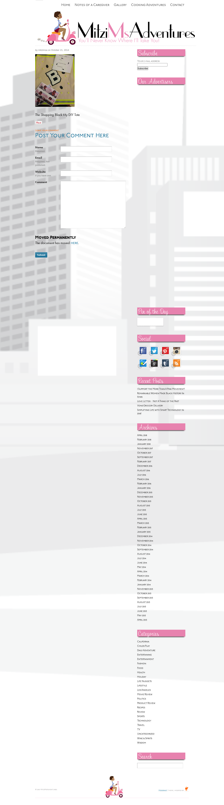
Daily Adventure (146, 650)
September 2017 (145, 457)
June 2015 (142, 514)
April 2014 (142, 571)
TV (138, 729)
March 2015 (143, 523)
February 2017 (144, 462)
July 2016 (141, 475)
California (143, 642)
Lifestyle (142, 686)
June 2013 (142, 611)
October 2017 (144, 453)
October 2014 (144, 545)
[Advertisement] (147, 140)
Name (39, 147)
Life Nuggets (144, 681)
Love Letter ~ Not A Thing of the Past (158, 401)
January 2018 (143, 444)
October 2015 (144, 501)
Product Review (146, 703)
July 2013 (141, 607)
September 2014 (145, 550)
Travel (141, 725)
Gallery (120, 5)
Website (40, 172)
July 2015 (141, 510)
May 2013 (141, 615)
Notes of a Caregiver (92, 5)
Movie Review (144, 694)
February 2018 (144, 440)
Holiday (141, 677)
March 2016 (143, 479)
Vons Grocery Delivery (150, 406)
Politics (141, 699)
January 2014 (144, 585)
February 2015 (144, 527)
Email (38, 158)
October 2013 (144, 593)
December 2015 (144, 492)
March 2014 (143, 576)
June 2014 (142, 563)
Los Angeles (144, 690)
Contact (177, 5)
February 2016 (144, 484)
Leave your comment (47, 130)
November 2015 (145, 497)
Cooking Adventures (148, 5)
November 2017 (145, 448)
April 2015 (142, 519)
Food (140, 668)
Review (141, 712)
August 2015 (143, 506)
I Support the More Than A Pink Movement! (161, 389)
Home (65, 5)
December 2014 (144, 536)
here (74, 243)
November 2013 (145, 589)
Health (141, 672)
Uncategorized (145, 734)
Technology (144, 721)
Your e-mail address (148, 61)
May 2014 (141, 567)
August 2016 (143, 470)
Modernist (163, 791)
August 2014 (143, 554)
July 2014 (141, 558)
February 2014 (144, 580)
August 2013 (143, 602)
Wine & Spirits (144, 738)
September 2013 (145, 598)
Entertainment (145, 659)
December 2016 (144, 466)
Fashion (141, 663)
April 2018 (142, 435)
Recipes (141, 707)
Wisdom (141, 743)
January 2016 (143, 488)
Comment (41, 182)
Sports (141, 716)
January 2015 (143, 532)
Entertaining (144, 655)
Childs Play (143, 646)
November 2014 (145, 541)
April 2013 (142, 620)
